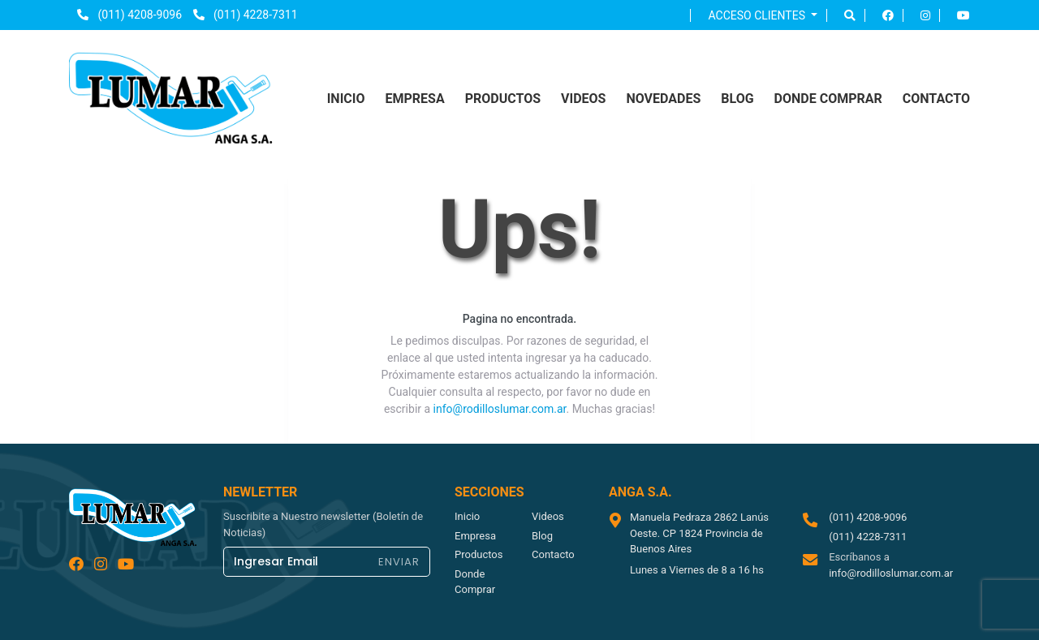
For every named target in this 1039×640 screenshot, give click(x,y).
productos (503, 98)
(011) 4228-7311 (245, 14)
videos (583, 98)
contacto (936, 98)
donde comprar (828, 98)
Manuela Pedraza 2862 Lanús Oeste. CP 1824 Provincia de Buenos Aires (699, 533)
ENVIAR (399, 561)
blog (737, 98)
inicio (346, 98)
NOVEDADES (663, 98)
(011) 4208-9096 (129, 14)
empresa (414, 98)
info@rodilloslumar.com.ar (500, 408)
